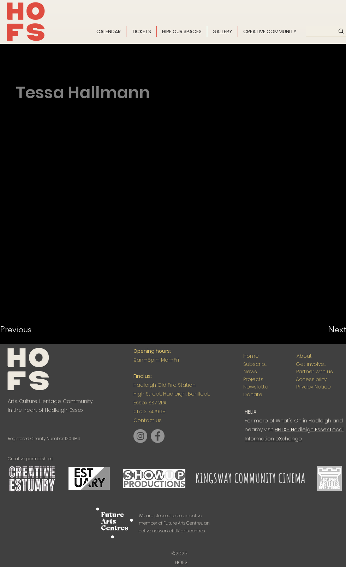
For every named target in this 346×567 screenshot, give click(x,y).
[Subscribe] (255, 364)
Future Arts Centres (182, 523)
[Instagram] (140, 436)
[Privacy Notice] (313, 387)
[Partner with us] (314, 371)
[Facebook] (158, 436)
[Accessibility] (311, 379)
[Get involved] (311, 364)
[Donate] (252, 395)
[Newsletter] (256, 387)
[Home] (251, 356)
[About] (304, 356)
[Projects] (253, 379)
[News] (250, 371)
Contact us (147, 420)
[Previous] (25, 329)
